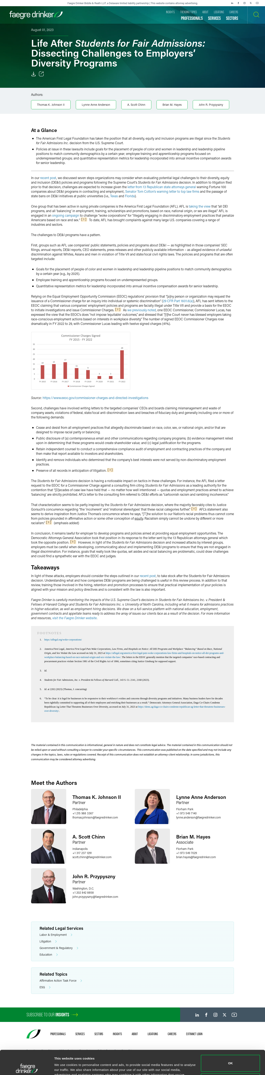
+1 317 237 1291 (82, 853)
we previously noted (141, 310)
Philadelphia (80, 809)
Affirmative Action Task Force (61, 981)
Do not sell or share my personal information (230, 1057)
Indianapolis (80, 849)
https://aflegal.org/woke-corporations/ (63, 639)
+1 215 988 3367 (82, 813)
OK (230, 1039)
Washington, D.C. (83, 888)
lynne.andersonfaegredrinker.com (198, 817)
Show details (63, 1067)
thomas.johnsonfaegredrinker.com (95, 817)
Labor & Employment (56, 935)
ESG (45, 987)
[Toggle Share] (41, 74)
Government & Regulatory (59, 948)
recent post (48, 178)
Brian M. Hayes (172, 105)
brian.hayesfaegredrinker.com (196, 857)
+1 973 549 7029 (186, 853)
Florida (130, 196)
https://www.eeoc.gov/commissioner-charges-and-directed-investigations (95, 398)
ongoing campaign (65, 215)
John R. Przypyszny (211, 105)
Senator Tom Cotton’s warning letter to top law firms (162, 191)
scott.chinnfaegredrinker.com (92, 857)
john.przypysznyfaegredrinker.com (95, 897)
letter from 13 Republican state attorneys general (162, 187)
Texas (114, 196)
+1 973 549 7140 (186, 813)
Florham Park (184, 809)
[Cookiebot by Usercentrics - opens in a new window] (27, 1067)
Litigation (48, 941)
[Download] (33, 74)
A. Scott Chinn (136, 105)
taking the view (200, 206)
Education (49, 955)
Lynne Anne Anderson (96, 105)
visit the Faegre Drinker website (74, 618)
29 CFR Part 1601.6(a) (178, 301)
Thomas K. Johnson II (51, 105)
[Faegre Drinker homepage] (36, 15)
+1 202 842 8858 (83, 892)
